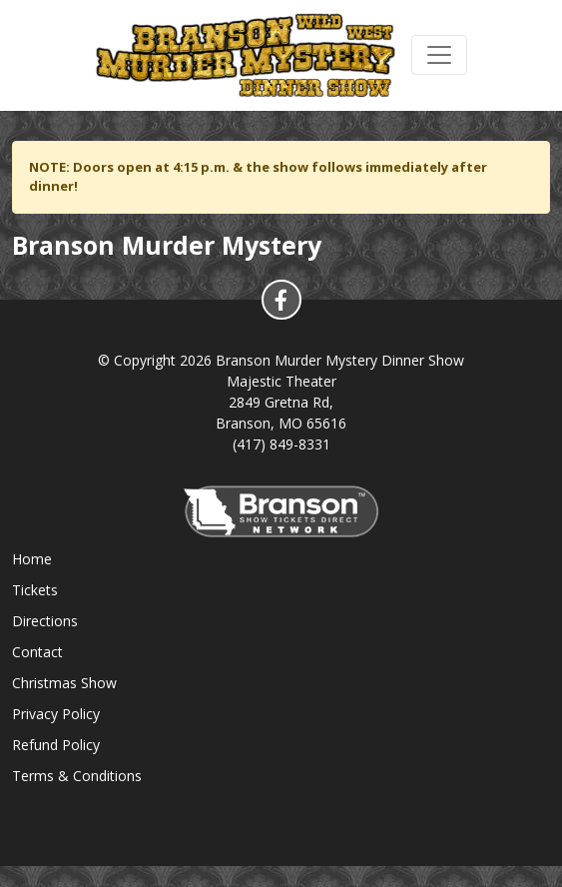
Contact (37, 651)
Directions (45, 620)
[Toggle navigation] (439, 55)
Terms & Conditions (77, 775)
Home (32, 558)
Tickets (35, 589)
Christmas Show (64, 682)
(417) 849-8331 (281, 444)
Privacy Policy (56, 713)
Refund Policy (56, 744)
